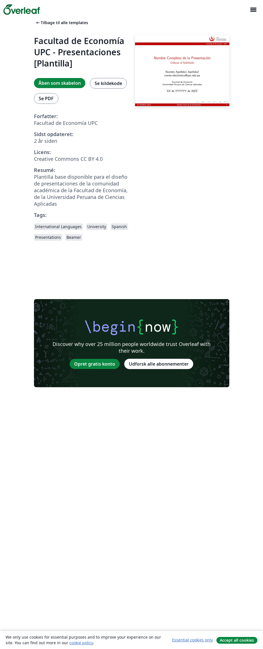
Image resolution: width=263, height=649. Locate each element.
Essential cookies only (192, 640)
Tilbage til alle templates (61, 22)
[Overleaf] (21, 9)
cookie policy (81, 642)
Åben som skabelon (59, 83)
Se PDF (46, 98)
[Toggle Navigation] (253, 9)
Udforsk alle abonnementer (159, 364)
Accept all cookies (237, 640)
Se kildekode (108, 83)
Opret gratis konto (94, 364)
